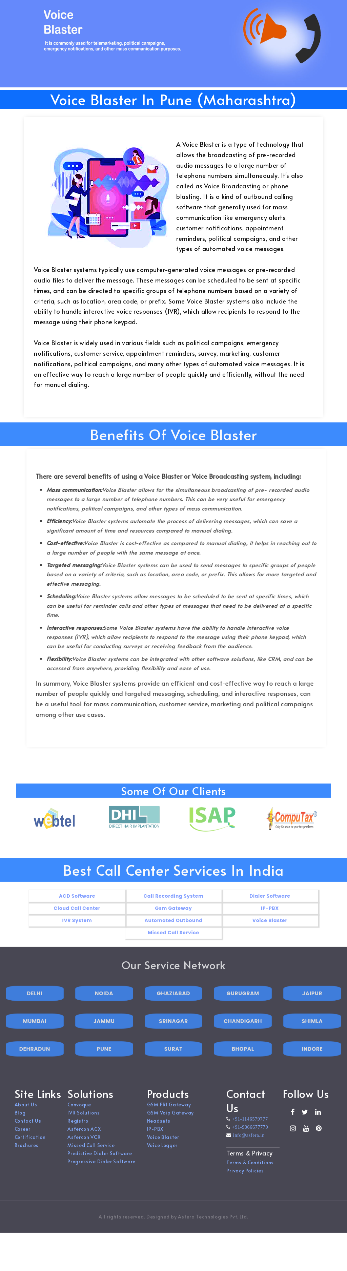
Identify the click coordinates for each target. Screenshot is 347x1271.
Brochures (27, 1151)
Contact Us (28, 1127)
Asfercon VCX (83, 1143)
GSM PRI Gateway (169, 1111)
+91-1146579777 (249, 1125)
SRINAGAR (173, 1034)
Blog (20, 1119)
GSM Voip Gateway (170, 1119)
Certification (30, 1143)
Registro (77, 1127)
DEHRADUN (34, 1061)
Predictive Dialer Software (99, 1160)
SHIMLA (312, 1034)
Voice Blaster (163, 1143)
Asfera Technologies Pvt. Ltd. (213, 1223)
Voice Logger (162, 1151)
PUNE (104, 1061)
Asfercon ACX (84, 1135)
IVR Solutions (83, 1119)
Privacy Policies (245, 1177)
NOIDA (104, 1006)
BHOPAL (243, 1061)
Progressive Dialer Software (101, 1168)
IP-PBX (155, 1135)
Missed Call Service (91, 1151)
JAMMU (104, 1034)
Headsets (158, 1127)
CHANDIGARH (243, 1034)
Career (22, 1135)
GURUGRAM (243, 1006)
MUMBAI (34, 1034)
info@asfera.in (248, 1141)
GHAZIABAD (173, 1006)
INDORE (312, 1061)
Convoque (79, 1111)
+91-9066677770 (249, 1133)
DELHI (34, 1006)
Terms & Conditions (250, 1169)
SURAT (173, 1061)
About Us (26, 1111)
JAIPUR (312, 1006)
